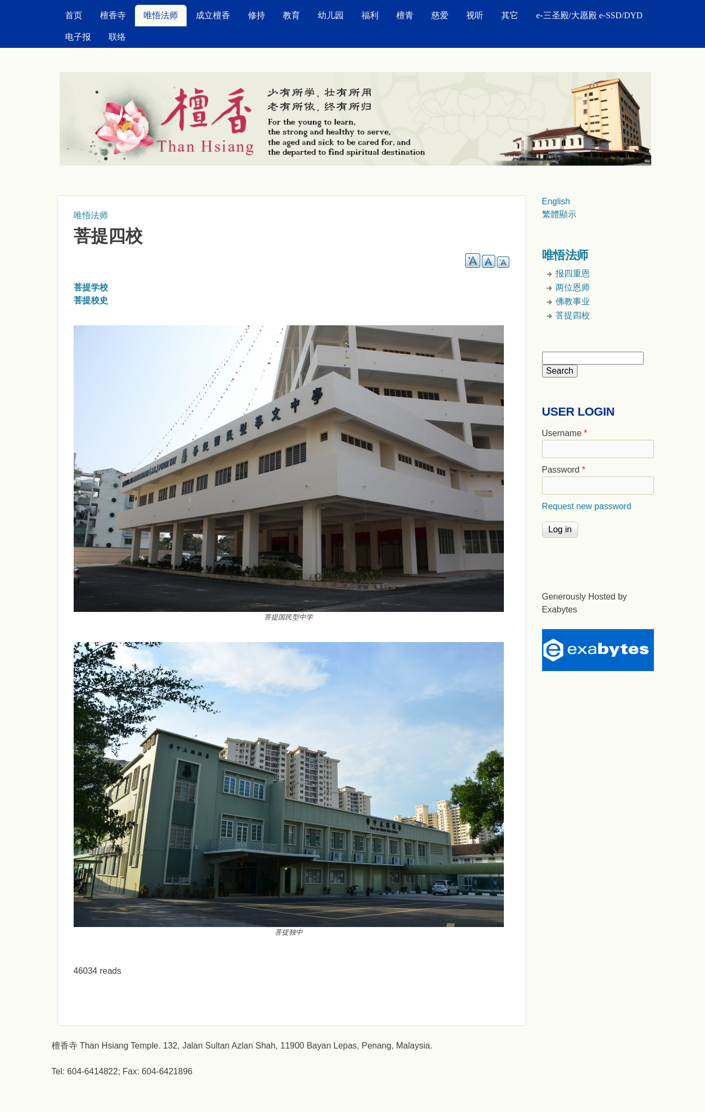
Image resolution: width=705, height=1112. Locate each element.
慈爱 (439, 15)
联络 (117, 36)
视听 (474, 15)
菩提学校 (91, 287)
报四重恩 (573, 273)
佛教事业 (573, 301)
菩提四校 (573, 315)
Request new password (586, 506)
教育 (291, 15)
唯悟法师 (161, 15)
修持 (256, 15)
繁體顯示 (559, 214)
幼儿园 (331, 15)
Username (564, 433)
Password (564, 469)
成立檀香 (213, 15)
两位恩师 (573, 287)
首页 (73, 15)
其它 (509, 15)
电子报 (78, 36)
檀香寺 (113, 15)
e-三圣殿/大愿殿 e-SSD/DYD (589, 15)
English (556, 201)
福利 (370, 15)
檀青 (405, 15)
